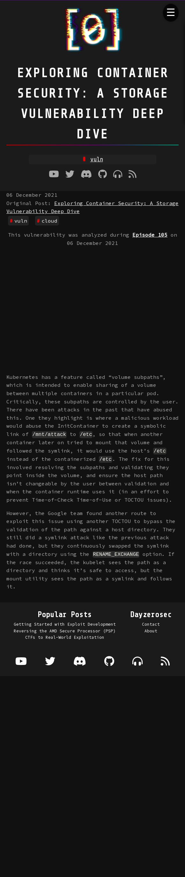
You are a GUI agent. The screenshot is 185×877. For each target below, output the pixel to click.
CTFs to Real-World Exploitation (64, 636)
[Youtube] (54, 174)
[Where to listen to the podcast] (117, 174)
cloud (49, 220)
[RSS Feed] (132, 174)
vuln (20, 220)
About (150, 630)
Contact (151, 623)
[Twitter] (70, 174)
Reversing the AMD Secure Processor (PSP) (65, 630)
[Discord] (86, 174)
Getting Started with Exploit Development (65, 623)
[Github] (102, 174)
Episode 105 (149, 235)
